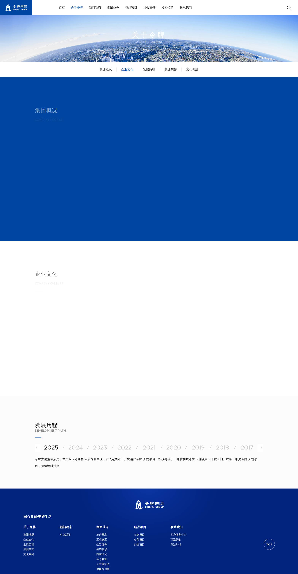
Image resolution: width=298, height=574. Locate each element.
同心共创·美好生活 (37, 517)
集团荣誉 (171, 69)
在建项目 (139, 534)
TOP (269, 544)
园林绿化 (101, 554)
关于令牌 (29, 527)
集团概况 (106, 69)
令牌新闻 (65, 534)
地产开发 (101, 534)
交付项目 (139, 539)
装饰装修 (101, 549)
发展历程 (149, 69)
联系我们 (176, 527)
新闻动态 (66, 527)
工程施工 (101, 539)
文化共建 (192, 69)
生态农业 (101, 559)
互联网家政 (103, 564)
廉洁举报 (175, 544)
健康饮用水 (103, 569)
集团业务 (102, 527)
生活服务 (101, 544)
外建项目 (139, 544)
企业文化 (127, 69)
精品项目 (140, 527)
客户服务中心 (178, 534)
